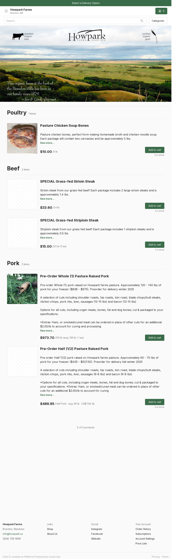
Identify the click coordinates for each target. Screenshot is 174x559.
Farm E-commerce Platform (18, 556)
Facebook (97, 533)
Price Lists (141, 543)
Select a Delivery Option (86, 3)
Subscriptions (143, 533)
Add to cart (154, 149)
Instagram (96, 529)
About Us (52, 533)
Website (96, 538)
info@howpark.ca (13, 533)
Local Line (54, 556)
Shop (50, 529)
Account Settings (145, 538)
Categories (158, 20)
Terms (165, 556)
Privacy (156, 556)
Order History (143, 529)
